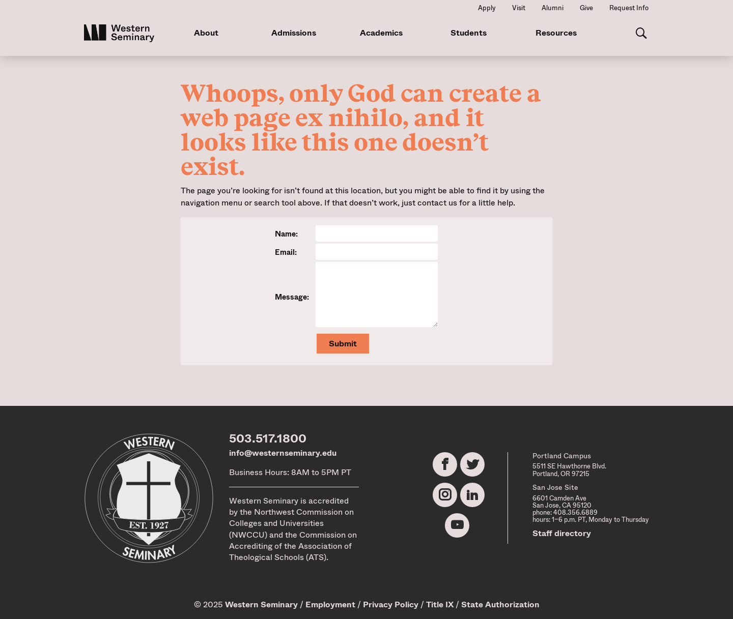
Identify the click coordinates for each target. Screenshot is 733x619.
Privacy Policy (390, 604)
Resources (556, 33)
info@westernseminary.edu (282, 453)
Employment (330, 604)
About (206, 33)
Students (468, 33)
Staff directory (561, 533)
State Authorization (500, 604)
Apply (487, 8)
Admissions (293, 33)
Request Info (629, 8)
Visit (518, 8)
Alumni (552, 8)
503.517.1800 (267, 438)
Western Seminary (261, 604)
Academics (381, 33)
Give (586, 8)
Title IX (440, 604)
